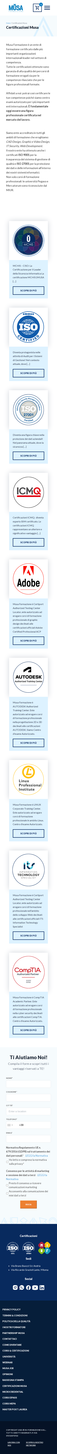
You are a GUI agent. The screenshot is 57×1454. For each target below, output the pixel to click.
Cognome (11, 1092)
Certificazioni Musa (14, 1386)
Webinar (7, 1362)
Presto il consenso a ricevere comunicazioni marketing (25, 1185)
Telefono (11, 1119)
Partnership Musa (13, 1333)
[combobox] (10, 1125)
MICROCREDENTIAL (12, 1392)
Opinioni (7, 1374)
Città (9, 1105)
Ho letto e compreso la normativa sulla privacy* (28, 1161)
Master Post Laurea (14, 1409)
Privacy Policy (11, 1309)
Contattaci (9, 1339)
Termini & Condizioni (15, 1315)
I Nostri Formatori (13, 1327)
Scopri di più (28, 290)
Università (8, 1356)
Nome (9, 1078)
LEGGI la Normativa (36, 1155)
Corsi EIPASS (9, 1397)
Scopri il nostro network (34, 1443)
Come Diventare (12, 1345)
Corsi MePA (9, 1403)
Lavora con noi (14, 1443)
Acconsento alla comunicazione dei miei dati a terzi (28, 1193)
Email (9, 1133)
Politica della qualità (16, 1321)
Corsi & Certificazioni (15, 1350)
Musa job (8, 1368)
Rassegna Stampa (13, 1380)
